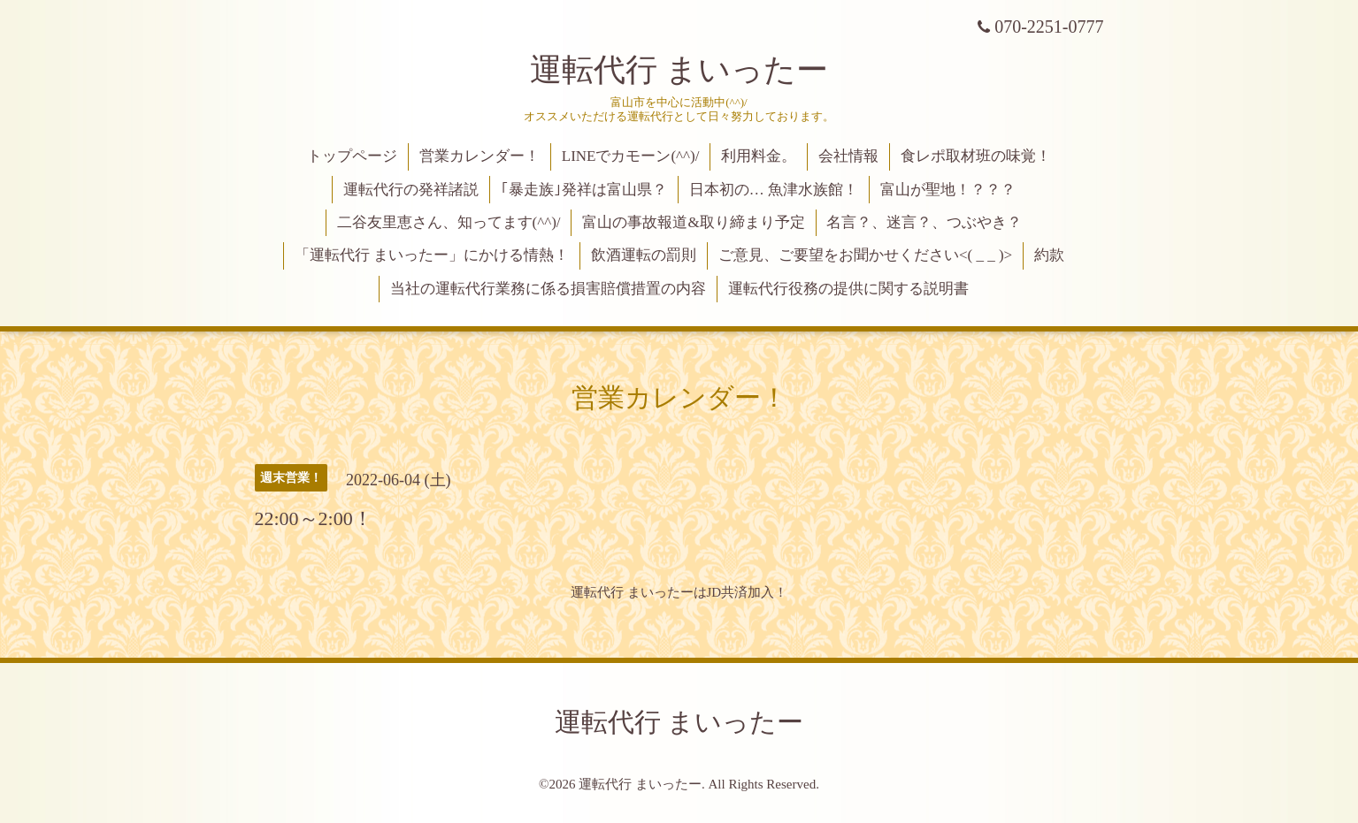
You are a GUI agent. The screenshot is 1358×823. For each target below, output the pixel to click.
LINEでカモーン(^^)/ (631, 156)
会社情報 (848, 156)
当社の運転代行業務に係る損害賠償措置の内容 (548, 288)
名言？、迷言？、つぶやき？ (924, 222)
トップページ (352, 156)
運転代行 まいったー (679, 70)
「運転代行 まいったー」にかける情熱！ (432, 255)
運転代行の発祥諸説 (411, 189)
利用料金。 (758, 156)
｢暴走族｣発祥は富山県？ (584, 189)
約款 (1049, 255)
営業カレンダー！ (479, 156)
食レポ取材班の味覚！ (976, 156)
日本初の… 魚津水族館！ (773, 189)
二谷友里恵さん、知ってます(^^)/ (449, 222)
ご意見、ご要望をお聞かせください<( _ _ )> (865, 255)
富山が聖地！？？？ (948, 189)
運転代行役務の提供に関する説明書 (848, 288)
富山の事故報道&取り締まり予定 (693, 222)
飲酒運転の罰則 (643, 255)
